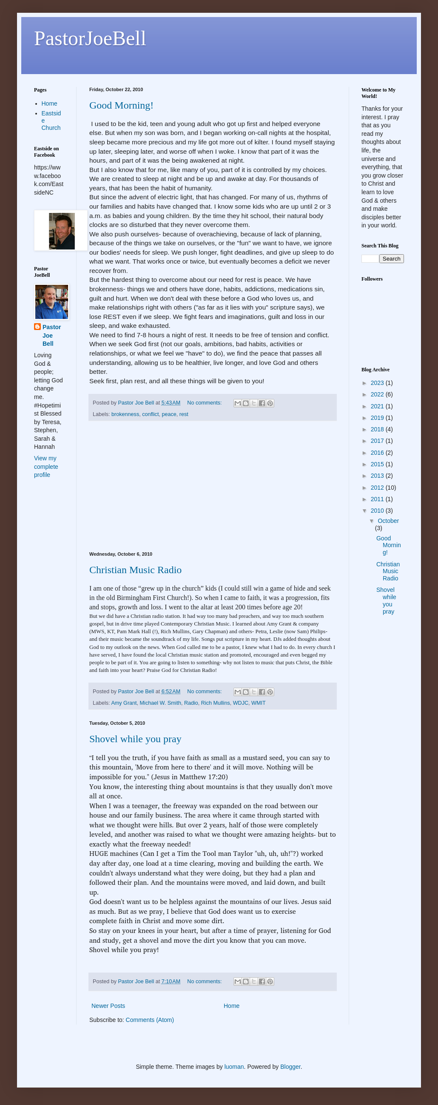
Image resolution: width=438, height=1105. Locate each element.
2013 (378, 475)
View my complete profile (46, 466)
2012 (378, 487)
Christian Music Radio (135, 569)
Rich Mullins (215, 703)
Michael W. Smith (160, 703)
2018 (378, 429)
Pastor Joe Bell (52, 335)
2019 (378, 417)
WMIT (258, 703)
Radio (191, 703)
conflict (150, 414)
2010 (378, 510)
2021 (378, 406)
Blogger (290, 1066)
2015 (378, 464)
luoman (234, 1066)
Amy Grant (124, 703)
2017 (378, 440)
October (388, 520)
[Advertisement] (212, 486)
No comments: (205, 403)
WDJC (240, 703)
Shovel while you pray (135, 738)
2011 (378, 499)
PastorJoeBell (90, 38)
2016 (378, 452)
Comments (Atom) (150, 1019)
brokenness (125, 414)
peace (169, 414)
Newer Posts (108, 1005)
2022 (378, 394)
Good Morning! (121, 105)
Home (231, 1005)
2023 (378, 382)
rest (183, 414)
